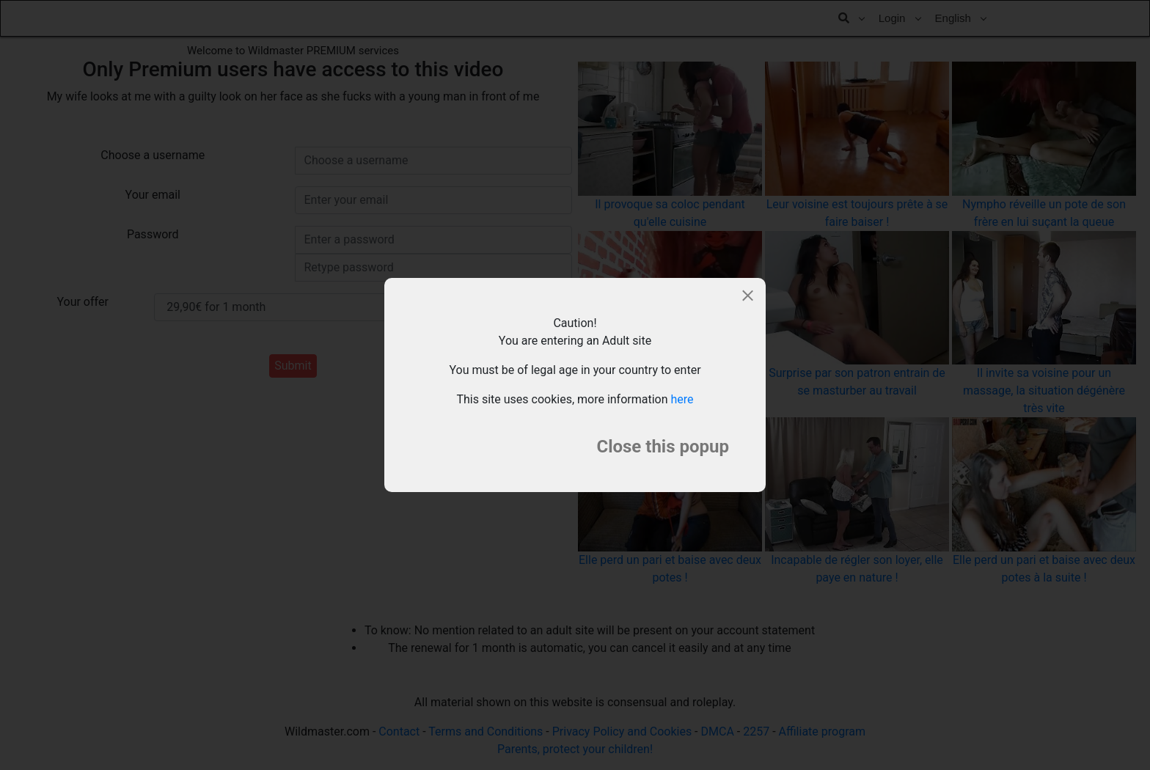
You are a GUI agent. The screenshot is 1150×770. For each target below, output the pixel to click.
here (682, 399)
